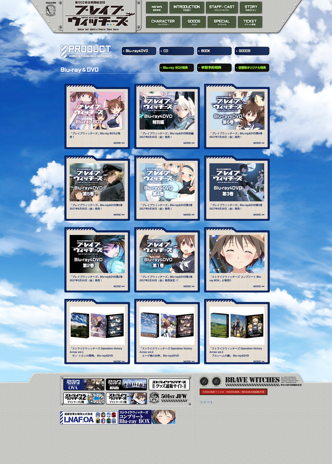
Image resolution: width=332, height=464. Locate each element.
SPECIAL (222, 22)
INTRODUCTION (187, 8)
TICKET (250, 22)
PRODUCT (194, 22)
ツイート (206, 402)
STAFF (222, 8)
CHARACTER (163, 22)
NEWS (157, 8)
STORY (251, 8)
